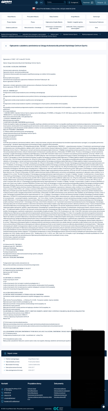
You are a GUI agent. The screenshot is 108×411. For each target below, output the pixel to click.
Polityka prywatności (59, 393)
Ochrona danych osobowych (62, 391)
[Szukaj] (65, 2)
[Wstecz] (6, 46)
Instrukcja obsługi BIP (60, 397)
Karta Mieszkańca (33, 391)
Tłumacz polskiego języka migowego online (40, 397)
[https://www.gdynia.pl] (6, 2)
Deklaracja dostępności (60, 395)
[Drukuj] (102, 353)
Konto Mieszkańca (33, 393)
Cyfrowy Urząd (32, 388)
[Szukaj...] (55, 2)
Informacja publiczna (60, 388)
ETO (29, 399)
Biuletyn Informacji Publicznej (9, 34)
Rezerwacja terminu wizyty (35, 395)
